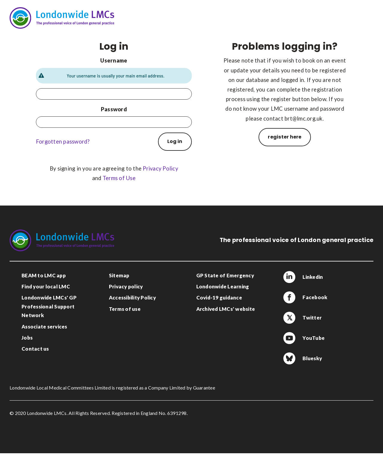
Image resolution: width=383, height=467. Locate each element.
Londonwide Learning (222, 286)
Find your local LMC (46, 286)
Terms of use (125, 309)
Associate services (44, 326)
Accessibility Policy (132, 297)
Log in (174, 141)
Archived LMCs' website (225, 309)
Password (114, 109)
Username (113, 60)
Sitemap (119, 275)
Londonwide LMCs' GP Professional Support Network (49, 306)
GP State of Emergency (225, 275)
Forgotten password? (63, 141)
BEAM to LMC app (44, 275)
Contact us (35, 349)
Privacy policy (126, 286)
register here (284, 136)
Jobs (27, 337)
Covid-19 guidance (219, 297)
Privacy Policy (160, 168)
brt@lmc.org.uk (304, 118)
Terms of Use (119, 178)
